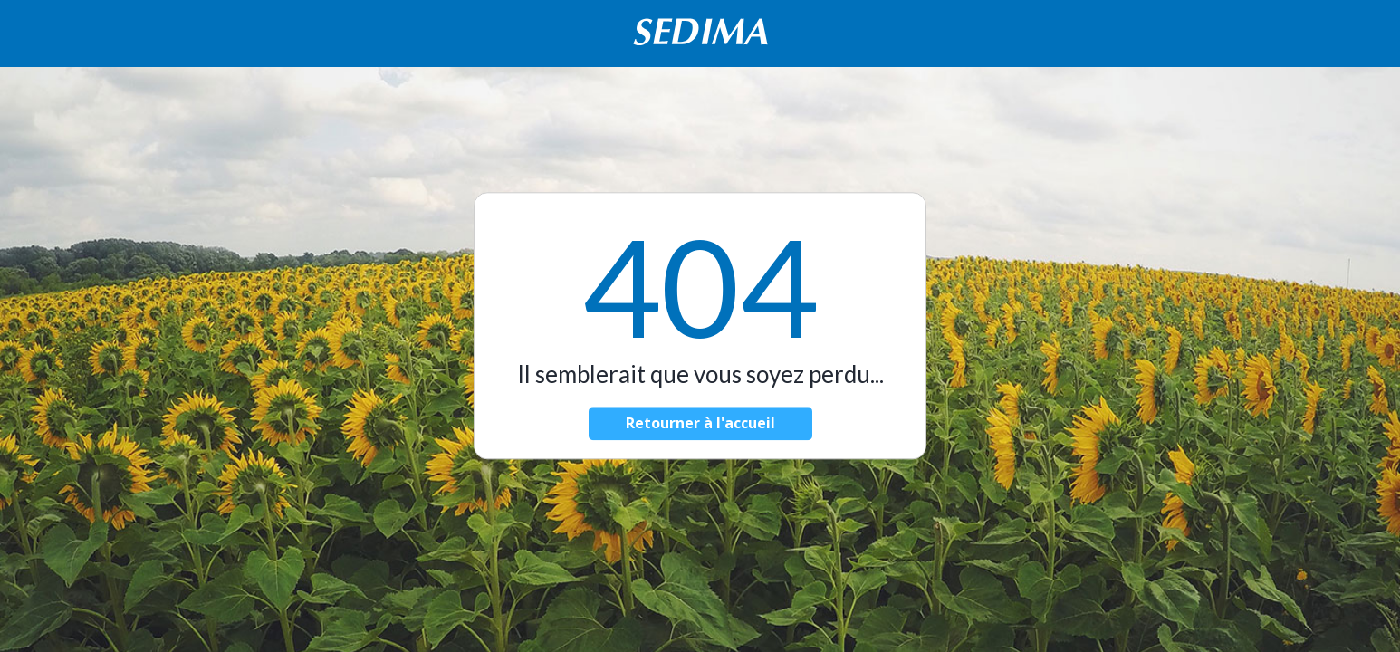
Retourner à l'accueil (700, 424)
